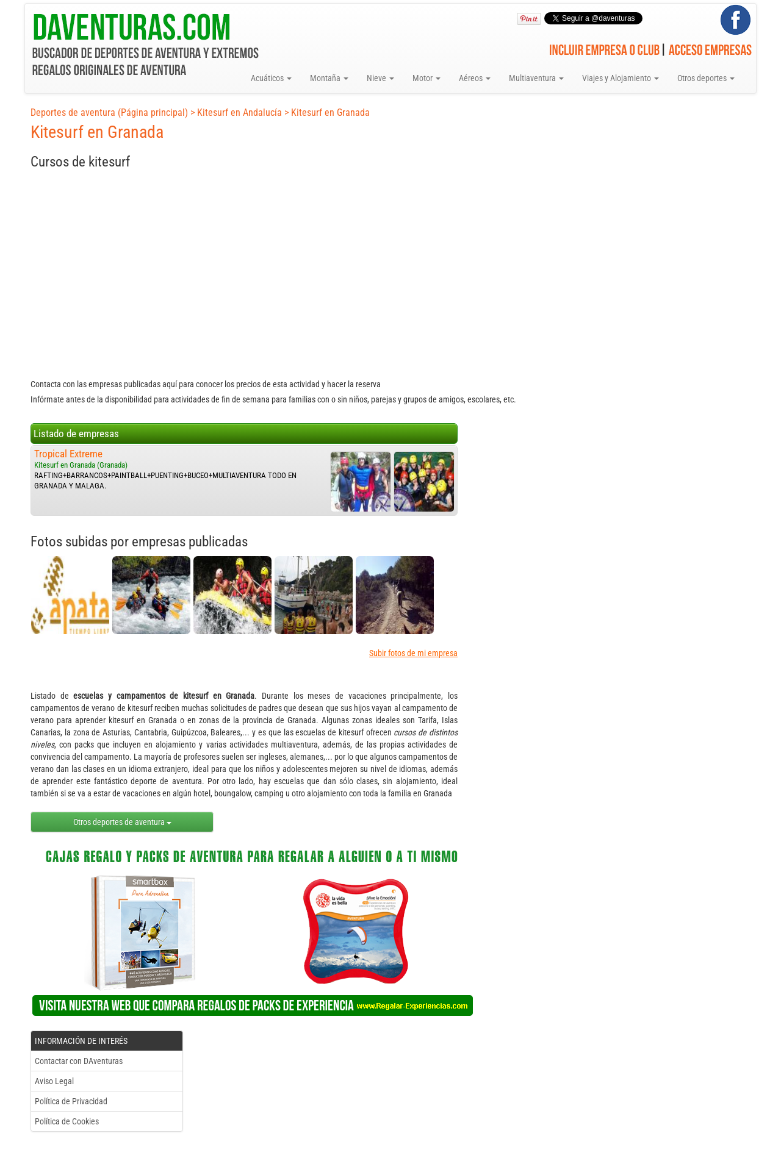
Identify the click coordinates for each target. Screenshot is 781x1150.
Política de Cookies (67, 1121)
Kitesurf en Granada (330, 112)
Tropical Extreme (68, 454)
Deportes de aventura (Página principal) (109, 112)
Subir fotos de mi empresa (413, 653)
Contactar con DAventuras (79, 1061)
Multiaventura (536, 78)
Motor (426, 78)
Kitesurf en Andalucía (239, 112)
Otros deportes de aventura (122, 822)
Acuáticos (271, 78)
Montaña (329, 78)
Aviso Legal (54, 1081)
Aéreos (475, 78)
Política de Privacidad (71, 1101)
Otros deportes (706, 78)
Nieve (380, 78)
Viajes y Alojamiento (620, 78)
